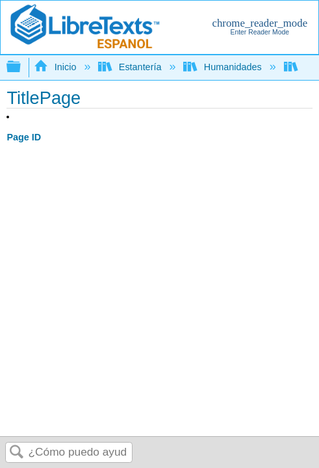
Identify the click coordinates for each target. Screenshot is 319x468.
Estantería (131, 67)
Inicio (56, 67)
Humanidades (223, 67)
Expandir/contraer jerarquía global (22, 67)
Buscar (17, 453)
